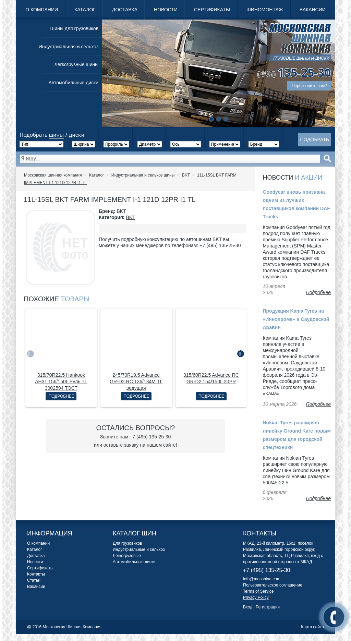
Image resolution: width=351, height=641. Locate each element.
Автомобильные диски (73, 82)
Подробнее (61, 396)
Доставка (124, 9)
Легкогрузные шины (76, 64)
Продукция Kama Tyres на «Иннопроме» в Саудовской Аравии (296, 319)
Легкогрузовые (127, 555)
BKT (130, 217)
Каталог (85, 9)
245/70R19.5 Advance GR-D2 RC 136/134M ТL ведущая (136, 381)
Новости (166, 9)
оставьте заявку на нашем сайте (140, 445)
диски (76, 135)
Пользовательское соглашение (272, 585)
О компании (41, 9)
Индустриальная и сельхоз (68, 46)
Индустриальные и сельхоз (139, 549)
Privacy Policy (256, 597)
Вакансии (313, 9)
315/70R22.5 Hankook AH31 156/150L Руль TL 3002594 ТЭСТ (61, 381)
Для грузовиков (127, 543)
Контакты (36, 574)
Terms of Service (258, 591)
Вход (247, 607)
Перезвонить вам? (309, 85)
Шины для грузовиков (74, 28)
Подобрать (314, 139)
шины (56, 135)
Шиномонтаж (264, 9)
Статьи (33, 580)
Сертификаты (212, 9)
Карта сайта (312, 627)
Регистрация (268, 607)
